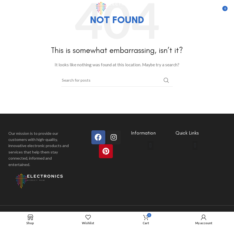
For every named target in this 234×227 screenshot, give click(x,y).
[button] (150, 145)
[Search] (117, 80)
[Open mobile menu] (7, 8)
